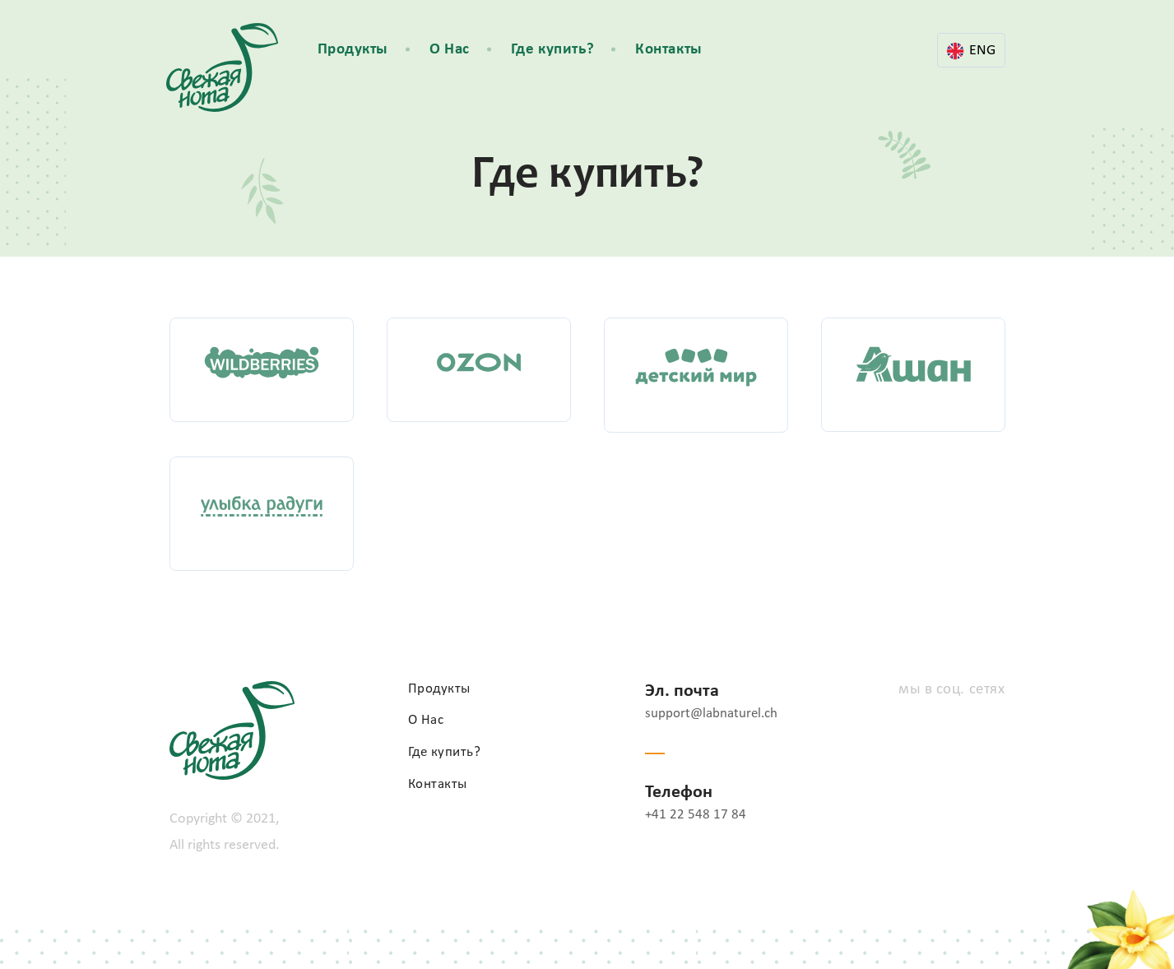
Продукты (353, 50)
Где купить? (552, 50)
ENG (971, 51)
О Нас (449, 50)
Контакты (669, 50)
